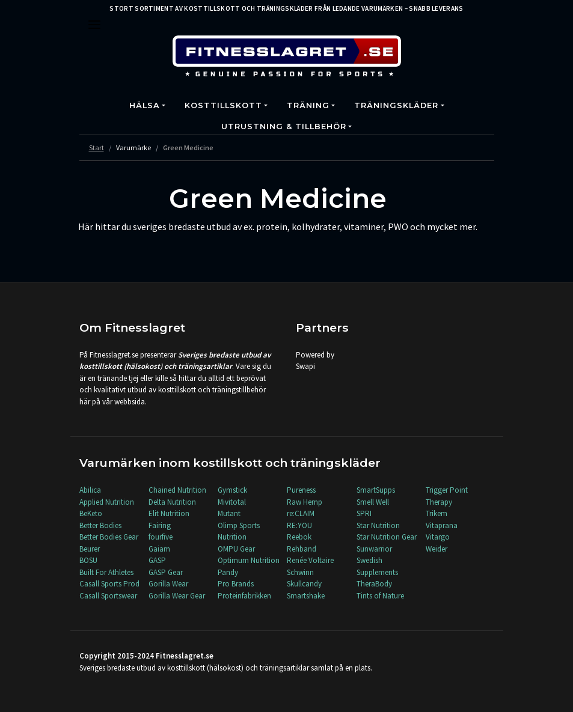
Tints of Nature (380, 596)
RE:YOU (299, 525)
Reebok (299, 537)
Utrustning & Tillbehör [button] (283, 126)
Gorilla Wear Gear (177, 596)
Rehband (301, 549)
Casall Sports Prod (109, 584)
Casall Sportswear (108, 596)
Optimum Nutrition (249, 560)
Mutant (229, 513)
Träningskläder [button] (396, 105)
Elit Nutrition (169, 513)
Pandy (228, 572)
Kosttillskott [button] (223, 105)
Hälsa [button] (144, 105)
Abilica (90, 490)
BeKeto (90, 513)
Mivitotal (232, 502)
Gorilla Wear (168, 584)
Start (96, 147)
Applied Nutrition (106, 502)
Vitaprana (442, 525)
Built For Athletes (106, 572)
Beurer (89, 549)
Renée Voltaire (310, 560)
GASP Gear (166, 572)
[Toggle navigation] (94, 24)
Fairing (160, 525)
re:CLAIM (300, 513)
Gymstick (232, 490)
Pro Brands (236, 584)
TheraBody (374, 584)
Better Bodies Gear (108, 537)
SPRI (364, 513)
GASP (157, 560)
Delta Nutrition (172, 502)
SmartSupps (376, 490)
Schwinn (300, 572)
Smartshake (306, 596)
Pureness (301, 490)
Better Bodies (100, 525)
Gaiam (159, 549)
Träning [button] (308, 105)
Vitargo (438, 537)
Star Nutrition (378, 525)
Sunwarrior (374, 549)
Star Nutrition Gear (387, 537)
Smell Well (373, 502)
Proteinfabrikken (244, 596)
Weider (436, 549)
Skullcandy (304, 584)
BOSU (88, 560)
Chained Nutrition (177, 490)
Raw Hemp (304, 502)
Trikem (436, 513)
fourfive (161, 537)
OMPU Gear (236, 549)
